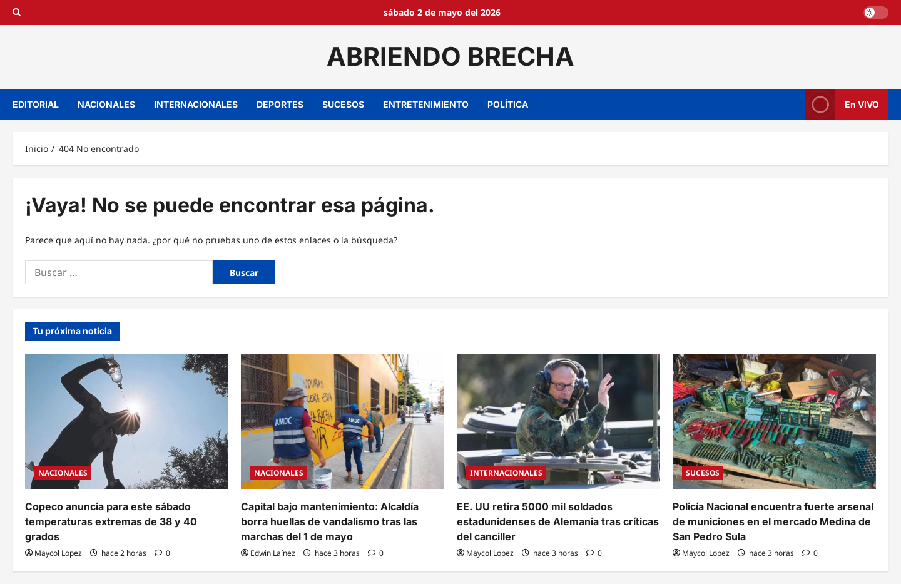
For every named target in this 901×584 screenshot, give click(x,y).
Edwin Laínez (272, 553)
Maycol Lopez (58, 553)
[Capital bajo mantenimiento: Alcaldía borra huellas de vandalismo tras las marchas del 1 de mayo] (342, 421)
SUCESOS (343, 104)
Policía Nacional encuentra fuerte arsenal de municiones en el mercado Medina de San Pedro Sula (773, 521)
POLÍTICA (507, 104)
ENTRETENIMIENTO (426, 104)
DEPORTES (280, 104)
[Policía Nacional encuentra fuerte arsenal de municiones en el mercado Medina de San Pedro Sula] (774, 421)
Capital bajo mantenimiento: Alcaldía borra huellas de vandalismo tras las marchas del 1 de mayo (330, 521)
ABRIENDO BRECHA (450, 56)
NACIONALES (106, 104)
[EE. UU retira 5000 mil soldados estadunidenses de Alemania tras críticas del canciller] (558, 421)
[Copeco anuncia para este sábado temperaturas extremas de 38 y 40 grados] (126, 421)
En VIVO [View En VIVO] (842, 104)
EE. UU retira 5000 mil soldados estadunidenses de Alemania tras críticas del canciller (558, 521)
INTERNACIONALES (196, 104)
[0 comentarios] (162, 553)
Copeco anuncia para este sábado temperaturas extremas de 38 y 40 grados (111, 521)
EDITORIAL (36, 104)
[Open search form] (17, 12)
